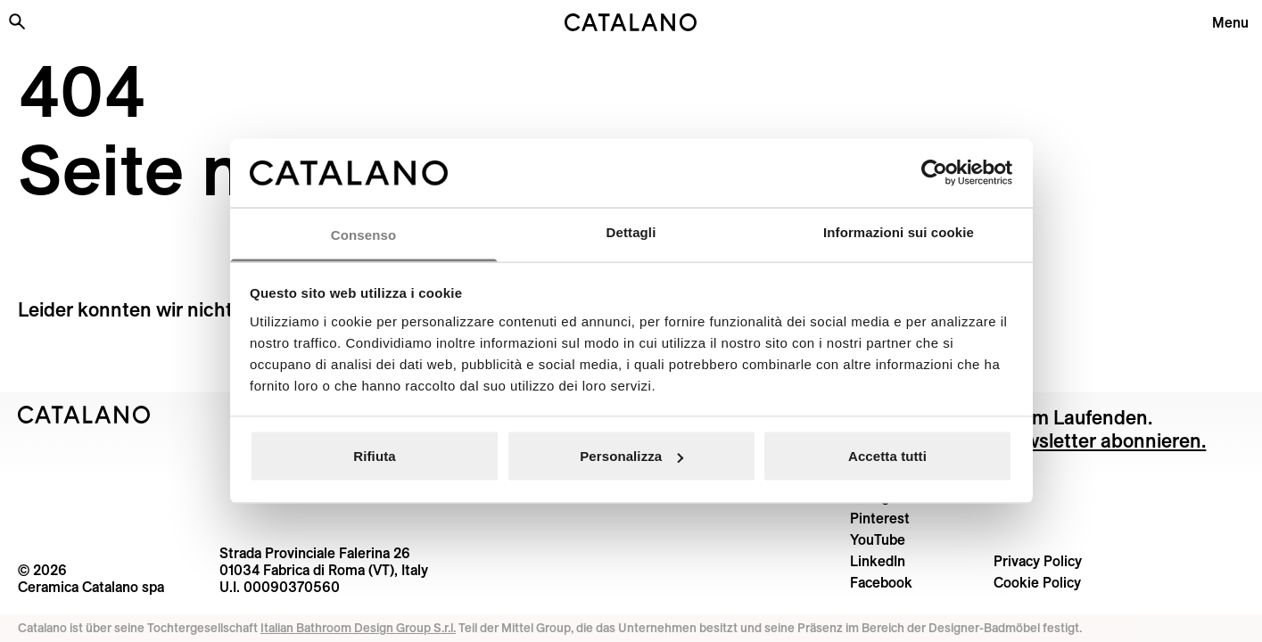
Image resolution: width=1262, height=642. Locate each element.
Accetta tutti (887, 456)
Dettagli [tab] (631, 231)
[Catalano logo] (631, 22)
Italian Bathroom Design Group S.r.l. (358, 628)
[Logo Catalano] (84, 415)
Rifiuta (374, 456)
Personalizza (631, 456)
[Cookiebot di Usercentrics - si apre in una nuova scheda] (934, 173)
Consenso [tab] (363, 234)
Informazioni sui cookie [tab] (898, 231)
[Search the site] (17, 21)
